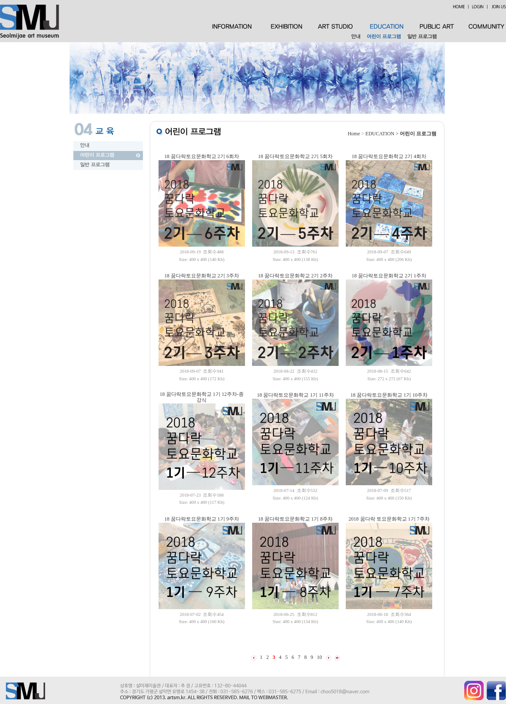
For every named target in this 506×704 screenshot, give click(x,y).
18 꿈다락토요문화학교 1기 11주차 (295, 395)
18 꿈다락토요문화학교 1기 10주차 (389, 395)
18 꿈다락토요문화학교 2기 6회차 (201, 156)
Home (353, 134)
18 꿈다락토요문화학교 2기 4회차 (389, 156)
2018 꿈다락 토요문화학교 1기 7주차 (389, 519)
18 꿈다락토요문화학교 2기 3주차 (201, 276)
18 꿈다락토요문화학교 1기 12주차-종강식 (202, 397)
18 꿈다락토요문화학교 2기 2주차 (295, 276)
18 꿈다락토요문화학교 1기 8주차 (295, 519)
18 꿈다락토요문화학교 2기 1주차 (389, 276)
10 (319, 657)
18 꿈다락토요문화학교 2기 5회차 (295, 156)
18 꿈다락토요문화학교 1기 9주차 (201, 519)
